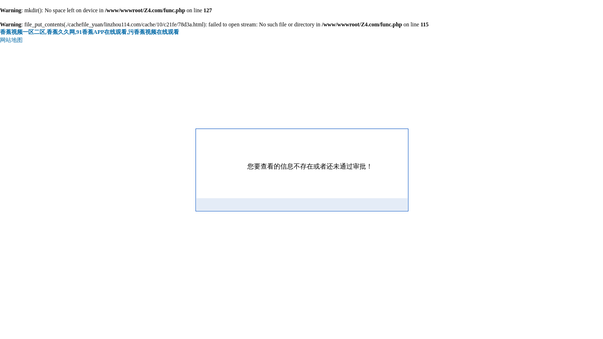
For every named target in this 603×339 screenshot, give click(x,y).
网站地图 (11, 40)
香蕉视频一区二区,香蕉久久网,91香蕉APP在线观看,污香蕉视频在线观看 (89, 32)
